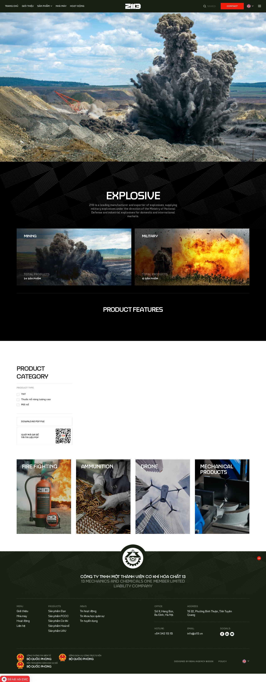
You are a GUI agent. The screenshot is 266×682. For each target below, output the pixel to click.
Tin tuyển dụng (89, 621)
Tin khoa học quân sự (92, 616)
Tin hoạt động (88, 611)
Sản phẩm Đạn (57, 611)
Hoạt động (77, 6)
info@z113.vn (195, 633)
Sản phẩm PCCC (58, 616)
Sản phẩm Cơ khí (58, 621)
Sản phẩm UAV (57, 630)
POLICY (222, 661)
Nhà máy (22, 616)
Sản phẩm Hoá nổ (58, 625)
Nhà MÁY (61, 6)
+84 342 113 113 (163, 633)
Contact (232, 6)
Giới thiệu (28, 6)
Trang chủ (11, 6)
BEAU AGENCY (197, 661)
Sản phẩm (43, 6)
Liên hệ (21, 625)
